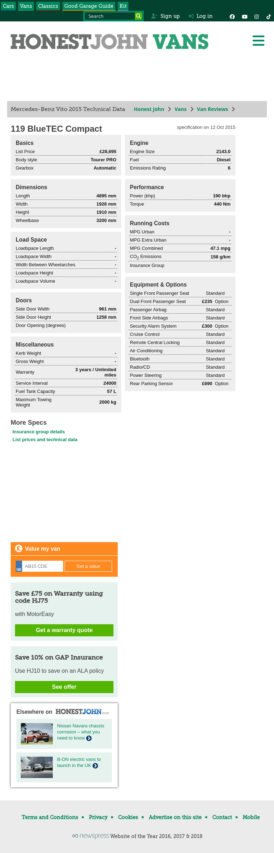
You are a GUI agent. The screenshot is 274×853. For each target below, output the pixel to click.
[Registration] (39, 566)
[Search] (138, 16)
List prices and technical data (44, 439)
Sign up (165, 16)
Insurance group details (38, 431)
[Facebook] (232, 16)
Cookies (128, 817)
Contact (222, 817)
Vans (26, 6)
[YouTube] (244, 16)
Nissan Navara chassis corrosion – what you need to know (80, 732)
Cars (8, 6)
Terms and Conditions (50, 817)
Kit (123, 6)
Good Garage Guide (88, 6)
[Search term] (113, 16)
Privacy (98, 817)
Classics (48, 6)
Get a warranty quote (64, 630)
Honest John (149, 109)
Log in (200, 16)
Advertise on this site (175, 817)
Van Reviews (212, 109)
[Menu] (258, 40)
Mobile (251, 817)
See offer (64, 687)
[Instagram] (256, 16)
